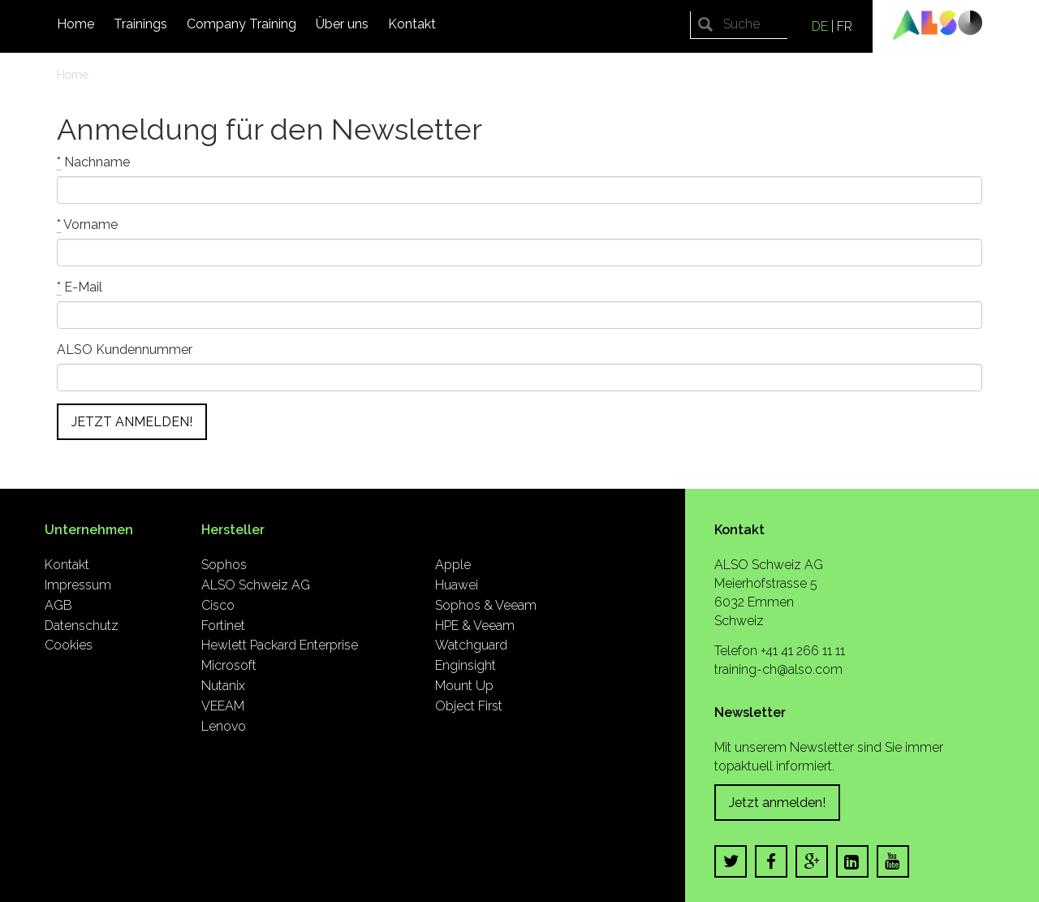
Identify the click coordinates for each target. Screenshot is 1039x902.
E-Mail (79, 287)
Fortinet (223, 625)
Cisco (218, 605)
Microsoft (229, 665)
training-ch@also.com (778, 669)
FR (844, 26)
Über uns (342, 24)
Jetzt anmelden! (777, 802)
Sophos (224, 564)
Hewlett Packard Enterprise (279, 645)
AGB (58, 605)
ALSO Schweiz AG (255, 585)
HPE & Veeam (475, 625)
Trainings (140, 24)
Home (75, 24)
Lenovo (223, 726)
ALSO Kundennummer (124, 349)
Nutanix (223, 685)
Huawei (456, 585)
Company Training (241, 24)
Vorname (87, 225)
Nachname (93, 162)
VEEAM (222, 706)
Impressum (78, 585)
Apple (453, 564)
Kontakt (412, 24)
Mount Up (464, 685)
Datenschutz (82, 625)
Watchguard (471, 645)
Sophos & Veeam (486, 605)
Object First (468, 706)
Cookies (69, 645)
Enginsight (465, 665)
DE (820, 26)
